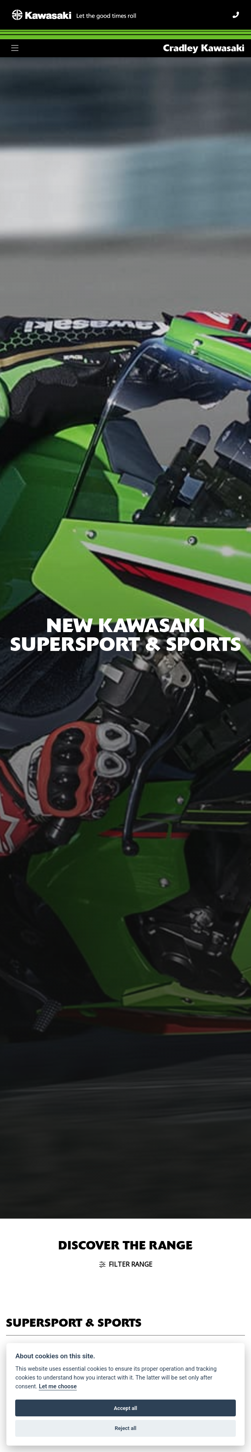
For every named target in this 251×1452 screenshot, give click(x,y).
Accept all (125, 1408)
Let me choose (58, 1386)
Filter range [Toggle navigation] (125, 1264)
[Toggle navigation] (14, 48)
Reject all (125, 1428)
